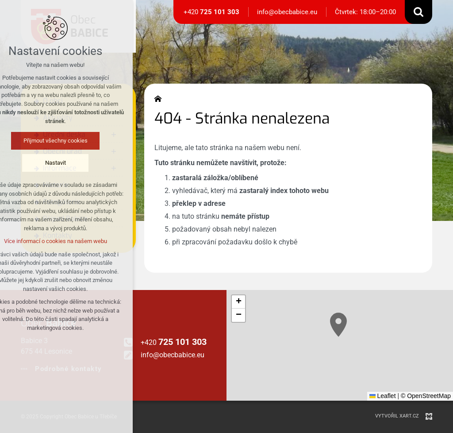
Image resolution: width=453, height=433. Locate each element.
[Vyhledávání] (418, 12)
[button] (338, 325)
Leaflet (382, 395)
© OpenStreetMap (426, 395)
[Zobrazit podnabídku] (114, 134)
